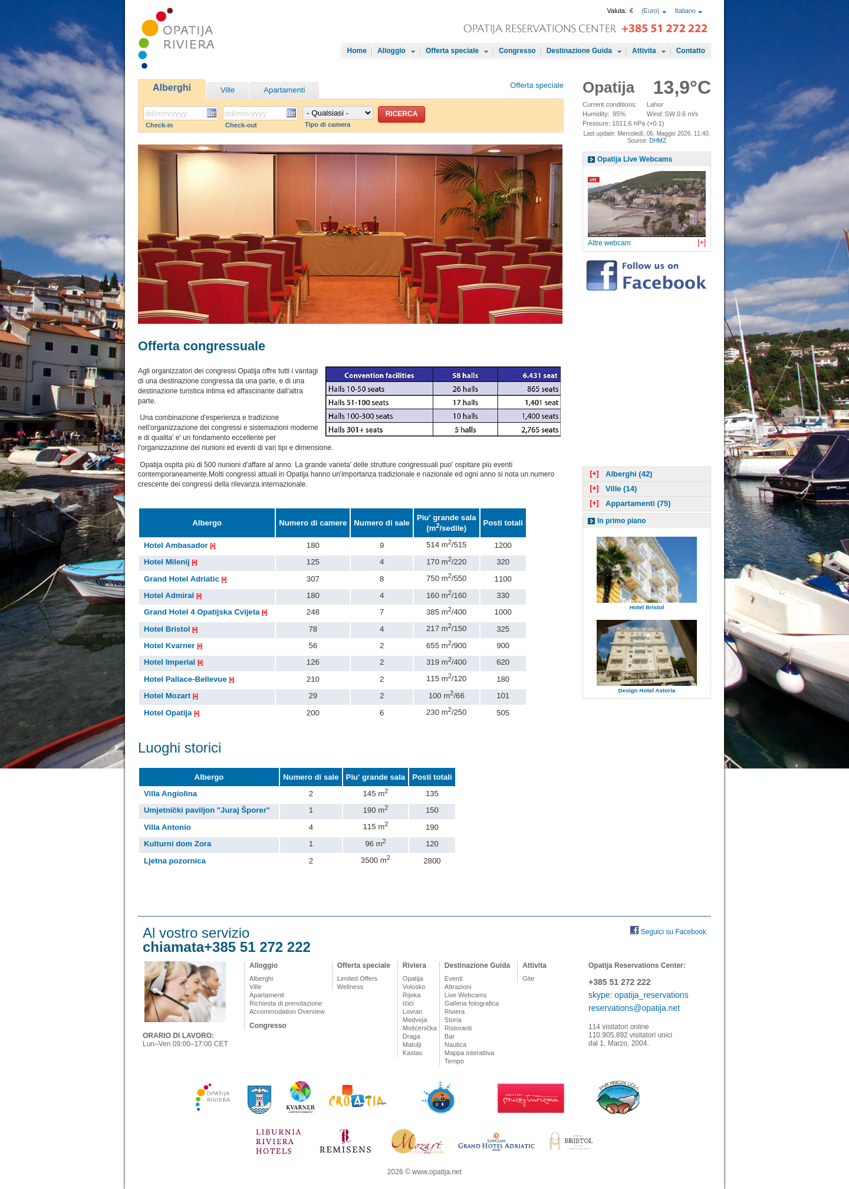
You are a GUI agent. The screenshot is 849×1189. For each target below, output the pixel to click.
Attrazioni (458, 986)
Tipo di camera (327, 124)
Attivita (644, 51)
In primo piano (621, 521)
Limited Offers (357, 978)
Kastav (413, 1052)
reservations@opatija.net (634, 1008)
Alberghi (172, 88)
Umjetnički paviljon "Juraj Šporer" (207, 810)
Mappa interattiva (469, 1052)
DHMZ (657, 140)
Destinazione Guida (579, 51)
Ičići (408, 1003)
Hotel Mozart (170, 695)
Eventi (454, 978)
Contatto (690, 51)
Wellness (350, 986)
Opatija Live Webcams (634, 159)
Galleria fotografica (472, 1003)
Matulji (412, 1044)
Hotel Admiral (172, 595)
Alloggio (391, 51)
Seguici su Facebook (673, 932)
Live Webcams (466, 995)
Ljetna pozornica (175, 860)
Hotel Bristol (170, 629)
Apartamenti (284, 90)
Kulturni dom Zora (177, 843)
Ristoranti (458, 1028)
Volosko (414, 986)
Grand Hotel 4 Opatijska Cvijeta (205, 611)
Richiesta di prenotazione (286, 1003)
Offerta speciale (452, 51)
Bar (450, 1036)
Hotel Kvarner (172, 645)
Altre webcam (609, 243)
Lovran (413, 1011)
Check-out (241, 125)
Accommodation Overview (287, 1011)
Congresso (517, 51)
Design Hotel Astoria (647, 690)
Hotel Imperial (173, 662)
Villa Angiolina (170, 793)
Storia (453, 1019)
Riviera (414, 965)
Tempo (454, 1061)
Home (357, 51)
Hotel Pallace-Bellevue (188, 679)
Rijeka (412, 995)
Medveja (415, 1019)
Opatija (413, 978)
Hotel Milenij (170, 561)
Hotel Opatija (171, 712)
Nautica (455, 1044)
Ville (228, 90)
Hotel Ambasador (179, 545)
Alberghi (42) (619, 473)
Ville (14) (612, 488)
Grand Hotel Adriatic (185, 578)
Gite (528, 978)
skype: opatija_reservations (638, 995)
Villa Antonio (167, 827)
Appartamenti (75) (629, 503)
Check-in (159, 125)
